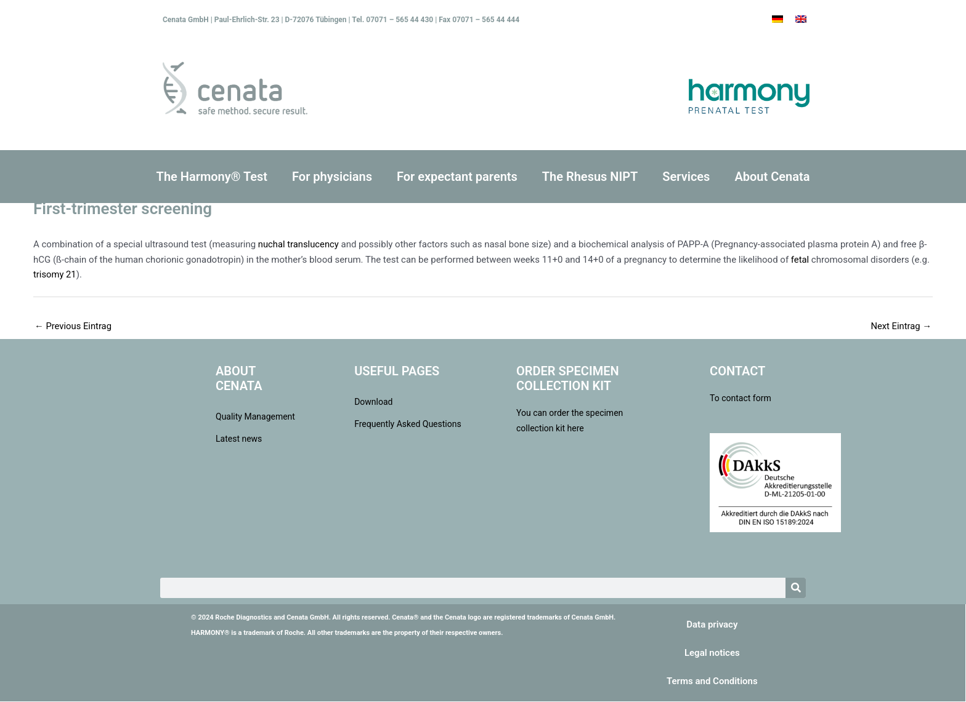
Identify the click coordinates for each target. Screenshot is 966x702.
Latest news (239, 439)
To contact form (740, 399)
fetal (800, 259)
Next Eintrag (901, 326)
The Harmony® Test (211, 176)
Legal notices (712, 653)
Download (373, 402)
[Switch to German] (777, 19)
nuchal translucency (299, 244)
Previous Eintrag (73, 326)
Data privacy (711, 625)
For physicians (332, 176)
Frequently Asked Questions (407, 424)
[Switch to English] (801, 19)
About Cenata (772, 176)
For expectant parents (457, 176)
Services (686, 176)
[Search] (795, 588)
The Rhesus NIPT (590, 176)
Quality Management (255, 417)
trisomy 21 (55, 274)
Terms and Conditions (712, 681)
